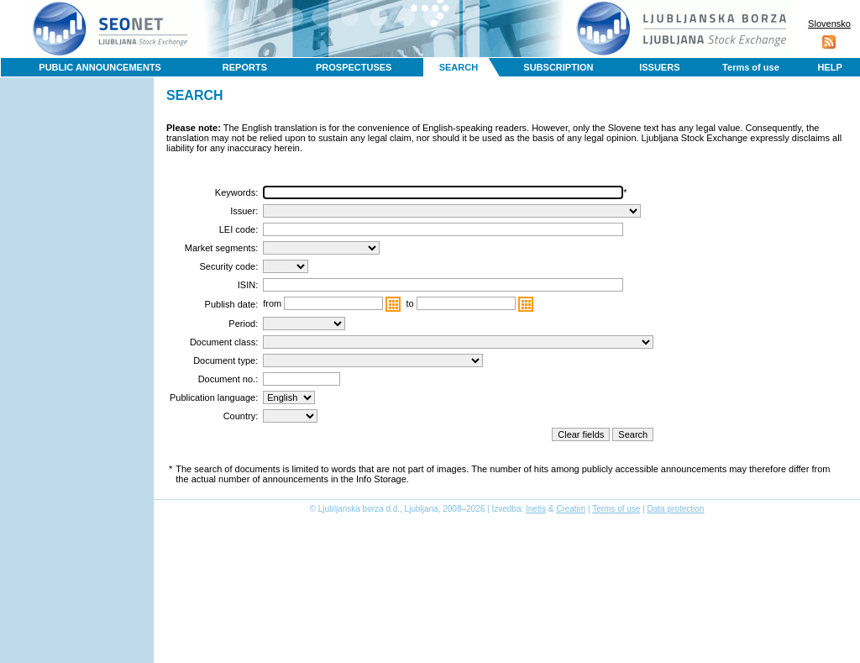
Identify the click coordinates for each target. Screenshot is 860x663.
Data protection (676, 508)
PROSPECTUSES (353, 67)
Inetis (536, 508)
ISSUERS (659, 67)
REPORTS (245, 67)
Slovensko (829, 23)
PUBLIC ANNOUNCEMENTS (100, 67)
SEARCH (458, 67)
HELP (829, 67)
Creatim (570, 508)
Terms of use (750, 67)
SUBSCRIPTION (558, 67)
